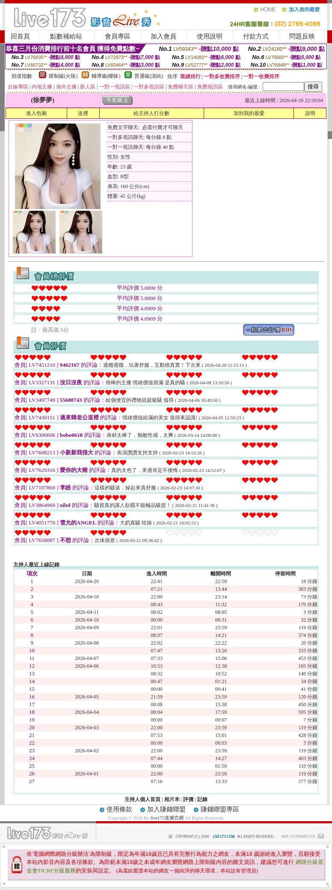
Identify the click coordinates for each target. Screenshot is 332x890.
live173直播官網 (167, 817)
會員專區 (117, 36)
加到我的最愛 (249, 113)
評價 (188, 799)
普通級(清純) (148, 76)
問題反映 (302, 36)
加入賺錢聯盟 (166, 809)
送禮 (83, 113)
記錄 (202, 799)
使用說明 (209, 36)
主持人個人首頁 (142, 799)
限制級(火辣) (63, 76)
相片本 (172, 799)
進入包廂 (36, 113)
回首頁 (20, 36)
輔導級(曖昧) (106, 76)
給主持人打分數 (151, 113)
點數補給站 (66, 36)
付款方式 (256, 36)
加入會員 (163, 36)
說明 (310, 113)
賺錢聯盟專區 (220, 809)
